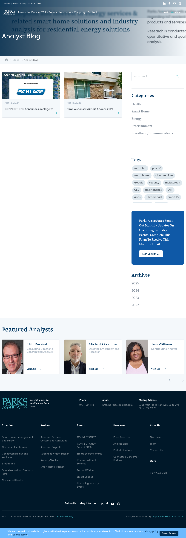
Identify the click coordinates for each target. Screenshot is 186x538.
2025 (135, 283)
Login (165, 12)
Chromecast (154, 197)
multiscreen (172, 183)
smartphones (153, 190)
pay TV (156, 168)
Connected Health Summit (87, 462)
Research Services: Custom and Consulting (53, 439)
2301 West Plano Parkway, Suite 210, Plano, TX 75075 (159, 407)
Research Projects (50, 447)
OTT (170, 190)
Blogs (16, 60)
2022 (135, 305)
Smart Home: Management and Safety (17, 439)
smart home (141, 175)
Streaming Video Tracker (54, 454)
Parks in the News (123, 450)
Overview (155, 437)
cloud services (164, 175)
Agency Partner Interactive (168, 517)
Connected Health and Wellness (15, 455)
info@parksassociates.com (117, 405)
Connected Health (12, 480)
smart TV (173, 197)
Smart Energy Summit (89, 454)
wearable (140, 168)
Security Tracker (49, 460)
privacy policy (151, 531)
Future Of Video (86, 470)
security (154, 183)
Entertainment (142, 126)
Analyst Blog (120, 444)
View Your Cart (158, 473)
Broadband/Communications (152, 133)
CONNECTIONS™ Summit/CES (86, 446)
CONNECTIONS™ (86, 437)
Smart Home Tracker (52, 467)
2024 (135, 290)
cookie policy (19, 535)
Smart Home (140, 111)
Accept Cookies (169, 533)
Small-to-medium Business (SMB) (17, 472)
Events (35, 12)
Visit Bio (34, 368)
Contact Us (94, 12)
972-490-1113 (86, 405)
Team (153, 444)
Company (79, 12)
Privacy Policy (65, 517)
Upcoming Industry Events (88, 485)
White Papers (49, 12)
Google (138, 183)
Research (23, 12)
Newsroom (65, 12)
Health (136, 104)
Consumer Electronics (14, 447)
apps (137, 197)
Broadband (8, 464)
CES (136, 190)
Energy (137, 118)
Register (176, 12)
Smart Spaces (85, 477)
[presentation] (171, 380)
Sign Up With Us (151, 254)
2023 (135, 298)
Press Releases (121, 437)
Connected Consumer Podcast (125, 459)
